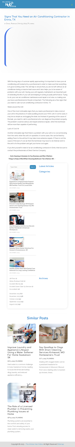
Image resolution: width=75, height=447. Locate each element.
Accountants (13, 289)
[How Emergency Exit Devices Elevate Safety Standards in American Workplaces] (16, 220)
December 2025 (14, 293)
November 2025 (14, 296)
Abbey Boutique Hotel (16, 281)
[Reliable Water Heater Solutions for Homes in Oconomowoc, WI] (16, 242)
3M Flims (12, 278)
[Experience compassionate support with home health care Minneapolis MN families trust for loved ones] (16, 175)
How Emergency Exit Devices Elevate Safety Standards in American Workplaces (21, 227)
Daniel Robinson (11, 23)
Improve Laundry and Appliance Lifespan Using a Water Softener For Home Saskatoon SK (20, 352)
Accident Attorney (15, 284)
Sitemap (61, 444)
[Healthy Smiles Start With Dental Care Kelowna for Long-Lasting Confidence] (16, 262)
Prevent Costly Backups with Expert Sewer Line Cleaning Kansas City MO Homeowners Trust (21, 205)
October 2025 (13, 299)
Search (33, 167)
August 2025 (13, 304)
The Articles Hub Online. (34, 444)
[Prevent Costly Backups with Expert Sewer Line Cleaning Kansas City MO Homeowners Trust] (16, 198)
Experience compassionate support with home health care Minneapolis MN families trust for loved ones (21, 183)
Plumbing (31, 23)
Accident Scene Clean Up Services (20, 286)
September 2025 (14, 301)
